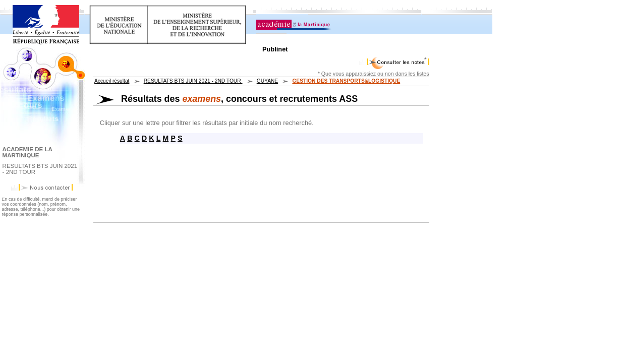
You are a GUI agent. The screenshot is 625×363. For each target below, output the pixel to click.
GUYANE (267, 81)
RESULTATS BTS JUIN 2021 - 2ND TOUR (193, 81)
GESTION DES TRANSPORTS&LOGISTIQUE (346, 81)
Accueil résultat (111, 81)
